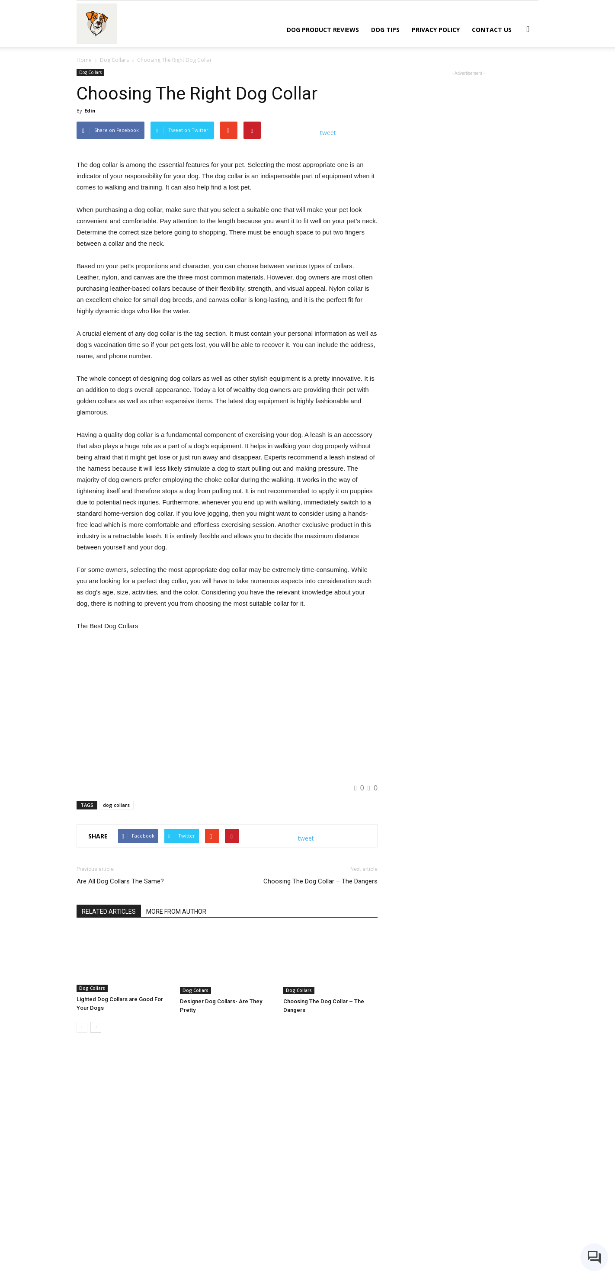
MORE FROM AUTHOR (176, 1098)
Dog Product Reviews (323, 30)
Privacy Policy (436, 30)
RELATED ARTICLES (109, 1098)
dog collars (116, 991)
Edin (90, 110)
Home (84, 60)
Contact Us (492, 30)
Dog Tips (385, 30)
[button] (528, 29)
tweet (328, 132)
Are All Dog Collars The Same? (120, 1068)
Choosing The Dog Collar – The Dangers (320, 1068)
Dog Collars (90, 72)
